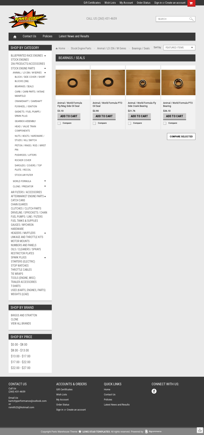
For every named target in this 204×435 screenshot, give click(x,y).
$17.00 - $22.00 (20, 362)
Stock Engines (20, 59)
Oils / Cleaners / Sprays (26, 249)
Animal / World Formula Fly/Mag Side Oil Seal (69, 104)
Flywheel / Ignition (26, 106)
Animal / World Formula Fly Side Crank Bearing (142, 104)
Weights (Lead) (20, 294)
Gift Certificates (92, 2)
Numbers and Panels (23, 245)
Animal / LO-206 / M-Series (27, 72)
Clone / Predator (23, 186)
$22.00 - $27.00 (20, 368)
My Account (126, 2)
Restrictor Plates (22, 253)
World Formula (22, 181)
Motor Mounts (20, 241)
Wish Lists (110, 2)
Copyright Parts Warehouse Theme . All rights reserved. (85, 431)
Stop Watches (20, 265)
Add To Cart (68, 116)
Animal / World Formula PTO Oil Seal (107, 104)
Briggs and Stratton (24, 315)
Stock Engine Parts (23, 68)
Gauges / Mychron (22, 224)
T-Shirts (16, 286)
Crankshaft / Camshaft (28, 101)
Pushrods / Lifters (25, 154)
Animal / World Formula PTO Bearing (178, 104)
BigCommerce (154, 432)
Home (14, 36)
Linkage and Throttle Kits (27, 237)
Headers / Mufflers (23, 232)
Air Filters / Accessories (26, 192)
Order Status (143, 2)
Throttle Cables (21, 269)
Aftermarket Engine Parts (27, 196)
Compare (67, 123)
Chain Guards (19, 204)
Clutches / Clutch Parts (26, 208)
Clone (14, 319)
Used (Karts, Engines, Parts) (28, 290)
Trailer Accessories (24, 281)
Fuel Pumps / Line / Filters (27, 216)
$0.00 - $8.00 (19, 344)
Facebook (154, 391)
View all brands (21, 323)
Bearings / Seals (24, 86)
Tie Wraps (17, 273)
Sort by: (157, 47)
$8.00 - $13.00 (20, 350)
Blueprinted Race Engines (27, 55)
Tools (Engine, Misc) (23, 277)
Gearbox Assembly (25, 121)
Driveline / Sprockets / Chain (29, 212)
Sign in (158, 2)
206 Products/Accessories (28, 63)
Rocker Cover (23, 160)
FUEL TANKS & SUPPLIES (24, 220)
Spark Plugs (18, 257)
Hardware (17, 228)
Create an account (175, 2)
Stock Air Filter (24, 174)
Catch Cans (18, 200)
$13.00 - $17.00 (20, 356)
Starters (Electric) (23, 261)
